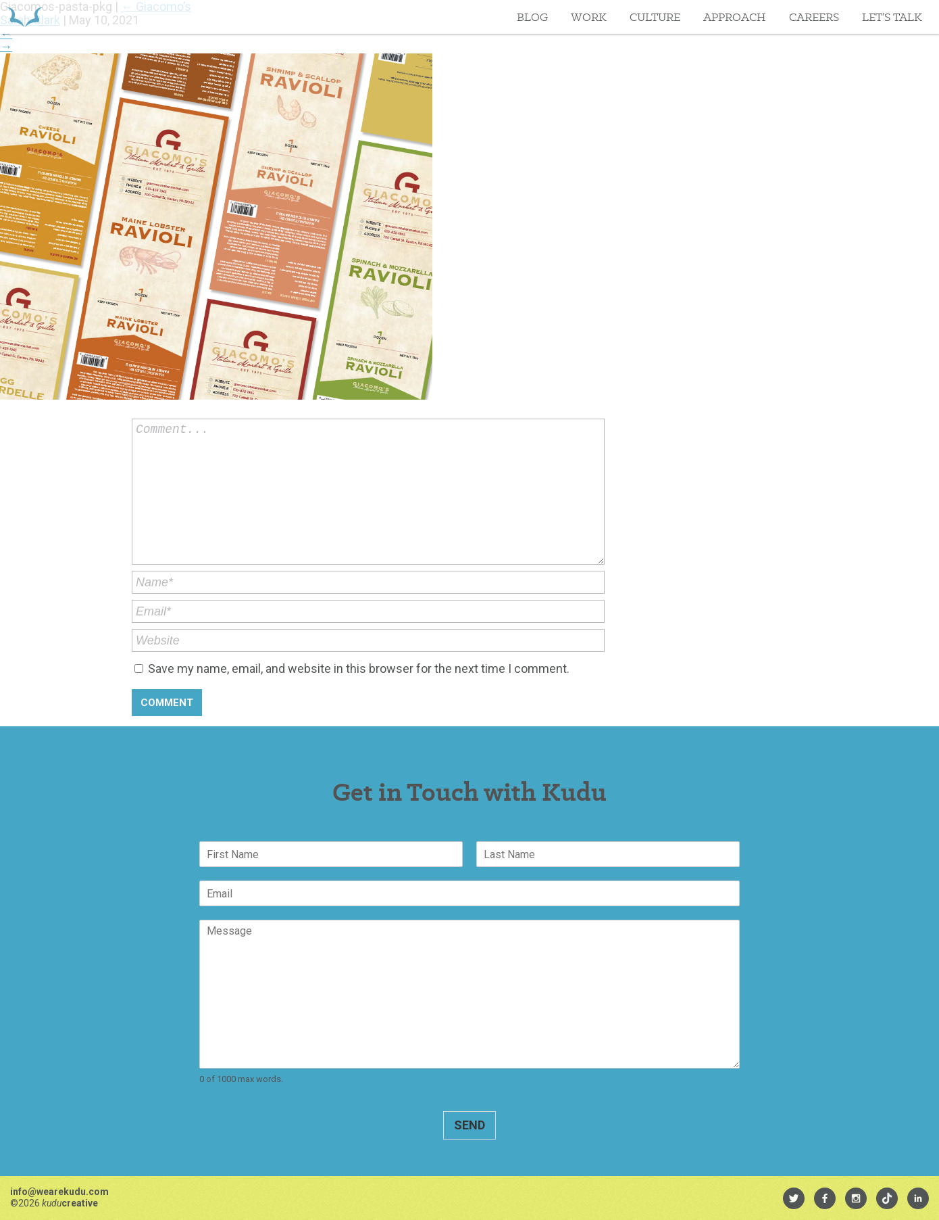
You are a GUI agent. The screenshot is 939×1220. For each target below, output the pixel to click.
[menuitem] (794, 1198)
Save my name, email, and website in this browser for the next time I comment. (358, 668)
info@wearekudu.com (59, 1191)
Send (469, 1125)
